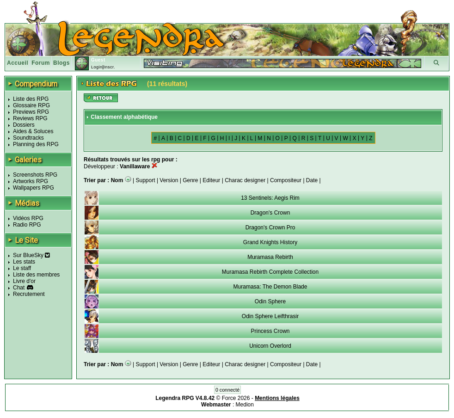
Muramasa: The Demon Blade (270, 286)
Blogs (61, 63)
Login (97, 67)
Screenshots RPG (35, 175)
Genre (190, 180)
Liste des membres (36, 274)
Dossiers (24, 125)
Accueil (17, 63)
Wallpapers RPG (33, 187)
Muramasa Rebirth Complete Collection (270, 272)
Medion (245, 404)
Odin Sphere (270, 301)
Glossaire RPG (31, 105)
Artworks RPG (30, 181)
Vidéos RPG (28, 218)
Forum (40, 63)
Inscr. (109, 67)
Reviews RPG (30, 118)
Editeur (211, 180)
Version (169, 180)
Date (312, 180)
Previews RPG (31, 112)
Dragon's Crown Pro (270, 227)
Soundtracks (28, 138)
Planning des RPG (36, 144)
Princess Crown (270, 331)
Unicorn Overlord (270, 346)
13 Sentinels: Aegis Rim (270, 198)
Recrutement (29, 294)
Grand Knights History (270, 242)
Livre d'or (24, 281)
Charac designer (245, 180)
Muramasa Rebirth (270, 257)
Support (145, 180)
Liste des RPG (31, 99)
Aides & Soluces (33, 131)
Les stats (24, 261)
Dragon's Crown (270, 212)
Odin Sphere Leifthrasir (270, 316)
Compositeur (285, 180)
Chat (19, 287)
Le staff (22, 268)
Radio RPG (27, 224)
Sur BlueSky (31, 255)
